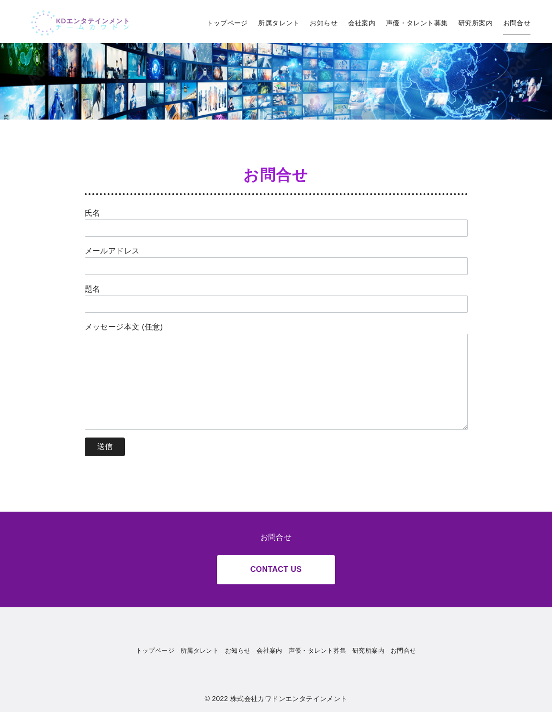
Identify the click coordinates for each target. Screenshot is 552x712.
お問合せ (517, 23)
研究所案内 (475, 23)
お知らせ (324, 23)
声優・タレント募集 (417, 23)
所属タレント (278, 23)
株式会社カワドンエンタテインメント (289, 698)
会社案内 (362, 23)
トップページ (227, 23)
